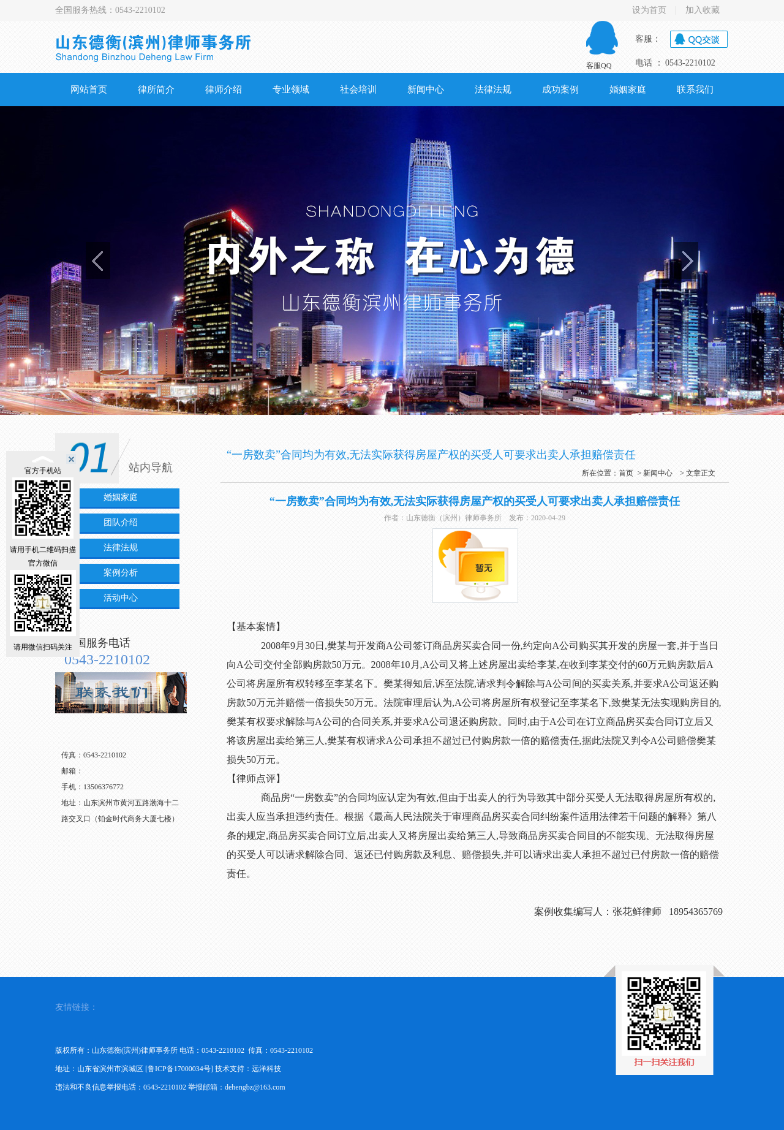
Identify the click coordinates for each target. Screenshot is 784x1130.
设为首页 (649, 10)
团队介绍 (121, 522)
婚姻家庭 (627, 89)
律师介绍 (223, 89)
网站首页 (88, 89)
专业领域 (291, 89)
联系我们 (695, 89)
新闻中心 (425, 89)
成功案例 (560, 89)
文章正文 (700, 473)
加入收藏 (702, 10)
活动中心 (121, 597)
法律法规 (493, 89)
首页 (626, 473)
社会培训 (358, 89)
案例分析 (121, 572)
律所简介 (156, 89)
